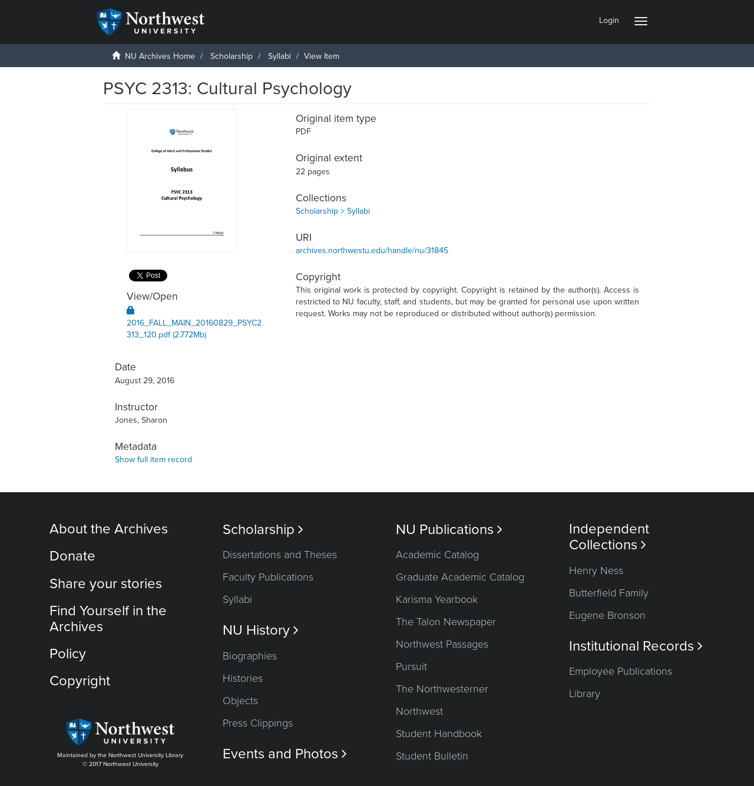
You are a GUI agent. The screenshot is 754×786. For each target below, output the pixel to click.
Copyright (79, 680)
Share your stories (105, 583)
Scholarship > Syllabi (333, 211)
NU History (261, 630)
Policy (67, 653)
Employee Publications (620, 671)
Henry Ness (596, 570)
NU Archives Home (160, 56)
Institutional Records (636, 646)
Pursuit (411, 666)
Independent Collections (609, 536)
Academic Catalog (437, 554)
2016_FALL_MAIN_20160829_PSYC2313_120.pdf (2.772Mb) (194, 323)
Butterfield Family (609, 592)
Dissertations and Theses (280, 554)
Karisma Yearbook (437, 599)
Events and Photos (285, 753)
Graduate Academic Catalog (460, 577)
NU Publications (449, 529)
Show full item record (153, 460)
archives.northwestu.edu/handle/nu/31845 (372, 251)
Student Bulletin (432, 755)
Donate (72, 556)
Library (584, 693)
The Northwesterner (442, 688)
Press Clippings (258, 723)
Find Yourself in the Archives (108, 618)
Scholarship (231, 56)
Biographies (250, 655)
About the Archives (108, 529)
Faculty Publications (268, 577)
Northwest (419, 711)
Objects (240, 700)
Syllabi (279, 56)
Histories (243, 678)
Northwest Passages (442, 644)
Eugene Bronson (607, 615)
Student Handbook (439, 733)
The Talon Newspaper (446, 621)
